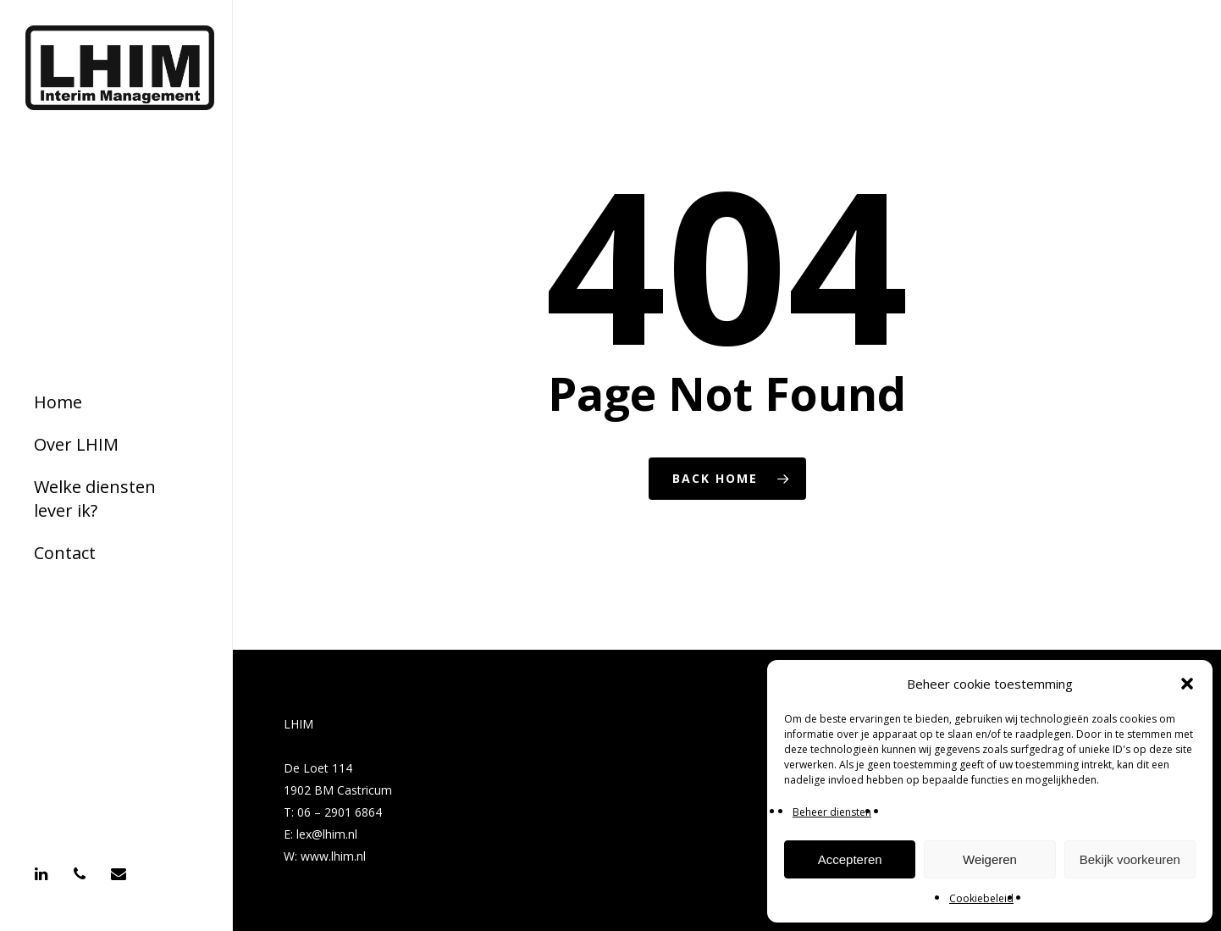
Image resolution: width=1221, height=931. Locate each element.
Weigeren (990, 859)
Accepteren (850, 859)
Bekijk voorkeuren (1130, 859)
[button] (1187, 683)
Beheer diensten (832, 812)
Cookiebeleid (981, 898)
